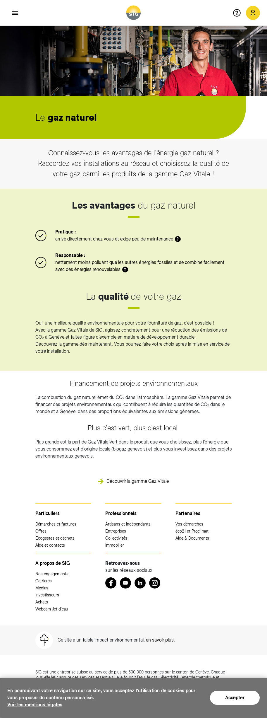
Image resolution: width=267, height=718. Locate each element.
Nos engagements (51, 574)
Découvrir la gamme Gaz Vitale (137, 481)
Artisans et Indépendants (128, 524)
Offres (40, 531)
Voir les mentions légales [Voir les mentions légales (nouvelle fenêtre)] (34, 704)
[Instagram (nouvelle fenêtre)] (154, 583)
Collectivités (116, 538)
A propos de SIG (52, 563)
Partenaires (187, 513)
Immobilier (114, 545)
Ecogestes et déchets (55, 538)
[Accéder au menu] (15, 13)
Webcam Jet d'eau (51, 609)
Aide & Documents (192, 538)
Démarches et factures (55, 524)
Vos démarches (189, 524)
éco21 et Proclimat (192, 531)
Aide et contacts (50, 545)
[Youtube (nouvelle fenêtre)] (125, 583)
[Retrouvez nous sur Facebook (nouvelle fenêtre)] (110, 583)
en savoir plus (160, 640)
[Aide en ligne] (239, 12)
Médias (41, 588)
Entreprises (115, 531)
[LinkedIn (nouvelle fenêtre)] (140, 583)
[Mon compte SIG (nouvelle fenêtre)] (253, 13)
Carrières (43, 581)
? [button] (178, 239)
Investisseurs (47, 595)
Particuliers (47, 513)
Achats (41, 602)
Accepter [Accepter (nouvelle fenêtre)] (234, 697)
